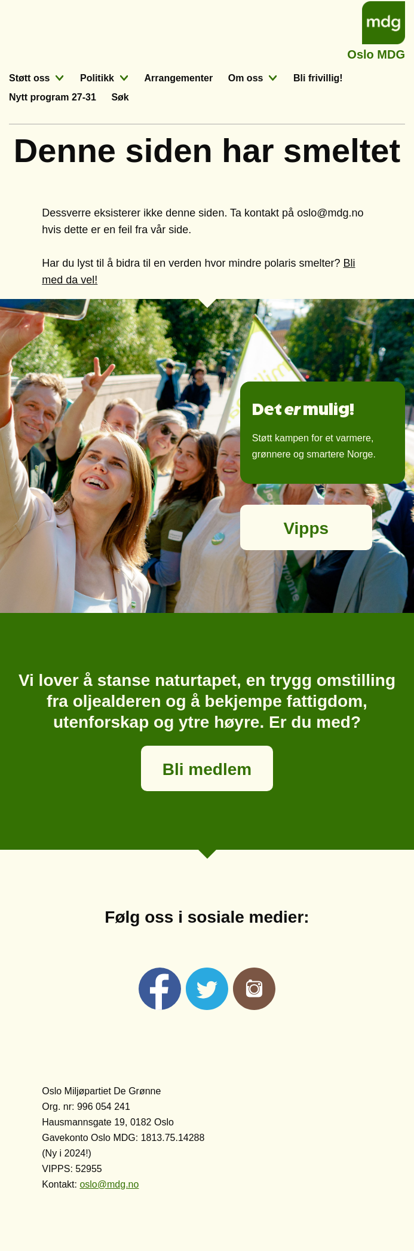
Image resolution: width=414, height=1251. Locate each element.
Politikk (97, 78)
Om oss (245, 78)
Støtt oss (29, 78)
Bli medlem (207, 769)
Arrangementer (178, 78)
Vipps (306, 528)
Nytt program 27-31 (52, 97)
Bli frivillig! (318, 78)
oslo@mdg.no (109, 1184)
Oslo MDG (376, 53)
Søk (119, 97)
